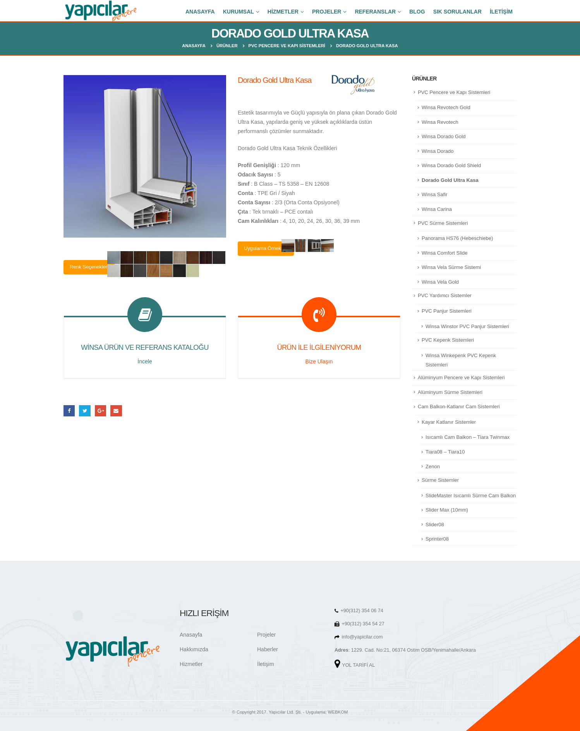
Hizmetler (191, 664)
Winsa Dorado (437, 151)
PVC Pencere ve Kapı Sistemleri (454, 92)
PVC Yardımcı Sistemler (445, 295)
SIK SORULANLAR (457, 12)
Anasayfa (191, 635)
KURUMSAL (238, 12)
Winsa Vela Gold (440, 282)
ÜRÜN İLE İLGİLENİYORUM (319, 347)
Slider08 (435, 524)
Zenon (433, 466)
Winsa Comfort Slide (444, 253)
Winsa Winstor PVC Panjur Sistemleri (467, 326)
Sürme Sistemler (440, 480)
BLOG (417, 12)
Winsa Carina (437, 209)
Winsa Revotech (440, 122)
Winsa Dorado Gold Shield (451, 165)
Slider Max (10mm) (447, 510)
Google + (100, 410)
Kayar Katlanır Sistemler (449, 422)
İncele (144, 361)
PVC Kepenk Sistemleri (448, 340)
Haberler (267, 649)
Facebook (69, 410)
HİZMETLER (283, 12)
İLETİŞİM (501, 12)
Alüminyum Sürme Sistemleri (450, 392)
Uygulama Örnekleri (266, 248)
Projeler (266, 635)
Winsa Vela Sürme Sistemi (451, 267)
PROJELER (326, 12)
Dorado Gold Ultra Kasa (450, 180)
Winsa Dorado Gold (443, 136)
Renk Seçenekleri (89, 267)
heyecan (84, 410)
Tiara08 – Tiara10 (445, 452)
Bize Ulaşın (319, 361)
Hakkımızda (194, 649)
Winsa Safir (434, 194)
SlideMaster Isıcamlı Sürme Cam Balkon (471, 495)
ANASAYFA (200, 12)
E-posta (116, 410)
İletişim (265, 664)
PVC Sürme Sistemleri (443, 223)
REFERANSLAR (375, 12)
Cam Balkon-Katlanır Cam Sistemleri (459, 406)
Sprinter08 (437, 539)
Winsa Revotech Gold (446, 107)
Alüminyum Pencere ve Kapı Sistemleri (461, 377)
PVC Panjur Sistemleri (447, 311)
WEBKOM (338, 712)
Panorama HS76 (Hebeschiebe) (457, 238)
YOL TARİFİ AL (358, 665)
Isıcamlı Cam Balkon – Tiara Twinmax (468, 437)
